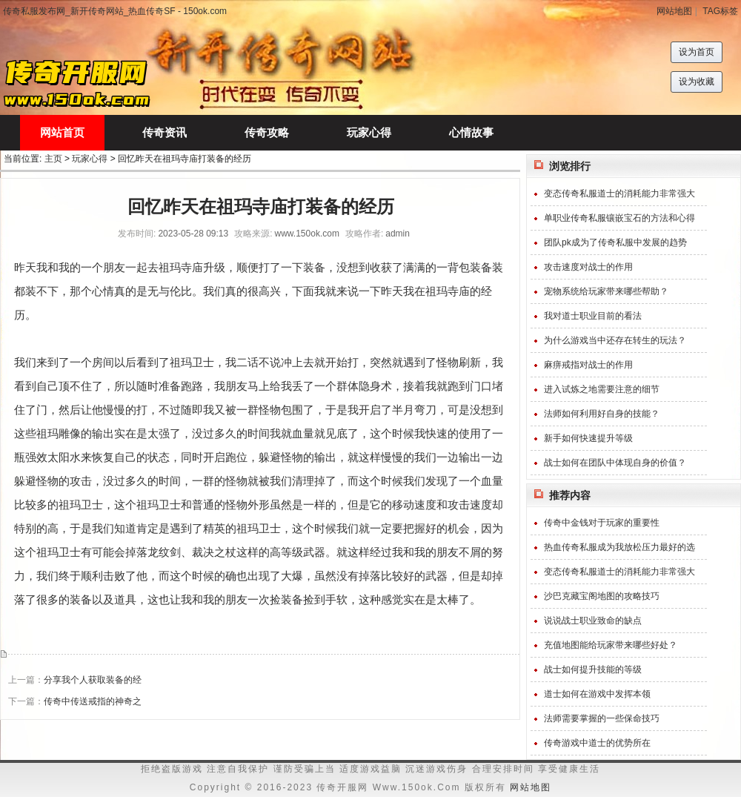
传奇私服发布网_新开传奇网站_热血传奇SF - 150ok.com (115, 11)
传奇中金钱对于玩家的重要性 (601, 522)
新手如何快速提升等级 (588, 438)
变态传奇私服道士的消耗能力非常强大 (619, 193)
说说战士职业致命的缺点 (593, 620)
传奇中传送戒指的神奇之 (93, 701)
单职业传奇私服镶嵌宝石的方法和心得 (619, 218)
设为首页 (696, 52)
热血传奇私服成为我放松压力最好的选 (619, 547)
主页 (53, 158)
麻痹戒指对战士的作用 (588, 365)
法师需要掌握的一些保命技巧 (601, 718)
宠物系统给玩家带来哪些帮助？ (606, 291)
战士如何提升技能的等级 (593, 669)
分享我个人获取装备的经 (93, 680)
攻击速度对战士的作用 (588, 267)
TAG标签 (720, 11)
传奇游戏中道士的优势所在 (597, 743)
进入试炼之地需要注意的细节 (601, 389)
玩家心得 (89, 158)
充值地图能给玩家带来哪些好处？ (610, 645)
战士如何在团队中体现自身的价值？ (615, 462)
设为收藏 (696, 81)
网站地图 (674, 11)
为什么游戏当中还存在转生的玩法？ (615, 340)
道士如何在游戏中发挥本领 (597, 694)
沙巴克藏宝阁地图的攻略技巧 (601, 596)
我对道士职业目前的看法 (593, 316)
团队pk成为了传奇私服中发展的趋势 (615, 242)
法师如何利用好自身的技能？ (601, 414)
